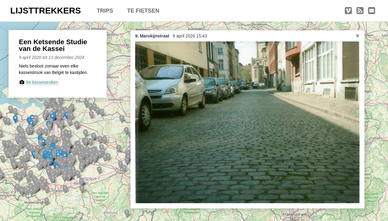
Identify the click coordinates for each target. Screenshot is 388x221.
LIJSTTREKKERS (45, 10)
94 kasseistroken (42, 82)
